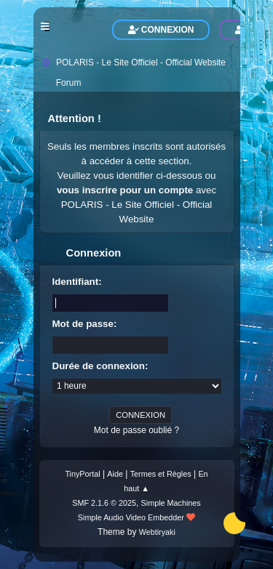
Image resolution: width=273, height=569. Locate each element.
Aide (115, 473)
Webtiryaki (157, 532)
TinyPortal (82, 473)
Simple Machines (171, 503)
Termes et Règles (160, 473)
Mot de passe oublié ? (136, 430)
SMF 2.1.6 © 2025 (104, 503)
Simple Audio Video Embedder (131, 517)
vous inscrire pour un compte (125, 190)
